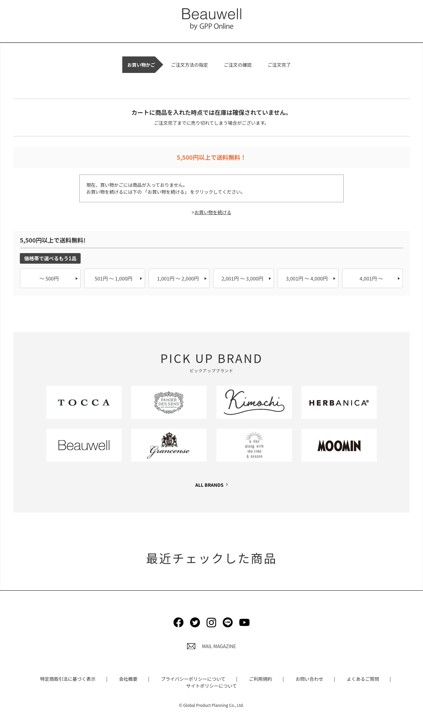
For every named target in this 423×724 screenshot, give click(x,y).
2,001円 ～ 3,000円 (242, 278)
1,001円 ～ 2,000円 (178, 278)
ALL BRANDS (209, 484)
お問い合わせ (309, 678)
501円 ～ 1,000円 (113, 278)
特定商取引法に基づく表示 (68, 678)
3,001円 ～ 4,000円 (307, 278)
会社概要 (128, 678)
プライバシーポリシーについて (193, 678)
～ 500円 (48, 278)
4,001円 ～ (371, 278)
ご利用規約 (260, 678)
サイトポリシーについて (211, 685)
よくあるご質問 (363, 678)
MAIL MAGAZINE (211, 646)
